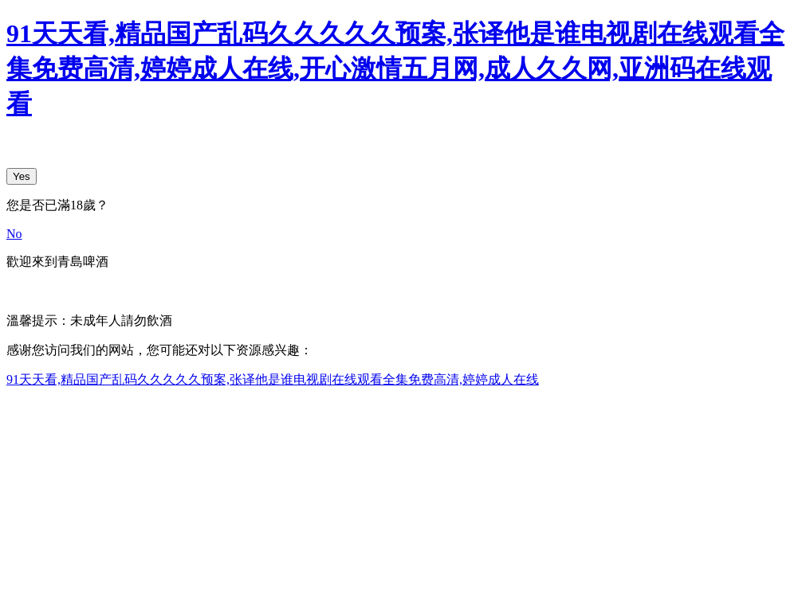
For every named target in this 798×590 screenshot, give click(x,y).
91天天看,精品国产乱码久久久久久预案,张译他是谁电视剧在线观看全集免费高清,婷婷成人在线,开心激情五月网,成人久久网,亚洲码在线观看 (395, 68)
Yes (21, 176)
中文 (19, 291)
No (14, 233)
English (60, 291)
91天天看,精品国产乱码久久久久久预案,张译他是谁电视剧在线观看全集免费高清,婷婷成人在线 (272, 379)
